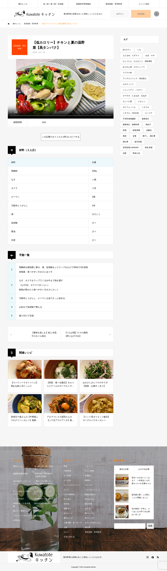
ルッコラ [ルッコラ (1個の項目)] (148, 113)
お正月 (87, 508)
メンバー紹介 (144, 4)
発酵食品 (67, 508)
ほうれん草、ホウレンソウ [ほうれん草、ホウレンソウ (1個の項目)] (134, 67)
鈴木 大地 (42, 52)
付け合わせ (89, 499)
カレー (66, 532)
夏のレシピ (68, 518)
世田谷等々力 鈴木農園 (21, 504)
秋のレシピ (89, 513)
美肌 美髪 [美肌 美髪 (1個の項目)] (149, 147)
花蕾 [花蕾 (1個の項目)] (124, 153)
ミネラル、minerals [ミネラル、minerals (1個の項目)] (131, 113)
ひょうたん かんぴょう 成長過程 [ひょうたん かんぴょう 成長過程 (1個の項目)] (137, 61)
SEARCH (156, 13)
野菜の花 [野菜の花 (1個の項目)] (136, 153)
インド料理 (89, 471)
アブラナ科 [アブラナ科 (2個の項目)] (127, 73)
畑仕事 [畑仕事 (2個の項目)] (125, 142)
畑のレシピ (23, 4)
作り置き (67, 499)
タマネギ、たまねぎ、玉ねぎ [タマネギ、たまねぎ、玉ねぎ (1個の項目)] (135, 96)
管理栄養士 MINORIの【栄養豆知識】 (43, 475)
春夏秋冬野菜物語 (83, 4)
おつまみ (67, 480)
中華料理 (67, 471)
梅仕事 (87, 527)
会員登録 (141, 14)
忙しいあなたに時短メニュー (22, 492)
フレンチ (88, 485)
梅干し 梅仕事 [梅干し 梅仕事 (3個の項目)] (149, 136)
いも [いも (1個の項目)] (139, 50)
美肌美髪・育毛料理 (114, 4)
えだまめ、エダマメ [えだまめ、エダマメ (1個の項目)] (131, 55)
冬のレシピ (68, 513)
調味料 (87, 480)
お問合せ (16, 520)
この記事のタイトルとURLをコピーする (60, 137)
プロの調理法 (69, 494)
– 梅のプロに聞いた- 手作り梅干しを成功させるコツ (43, 484)
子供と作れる (69, 537)
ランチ (66, 490)
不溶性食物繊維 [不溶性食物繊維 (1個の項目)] (129, 119)
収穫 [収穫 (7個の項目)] (124, 130)
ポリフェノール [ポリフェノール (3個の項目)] (129, 107)
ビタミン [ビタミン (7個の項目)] (141, 101)
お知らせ (38, 491)
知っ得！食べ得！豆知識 (53, 4)
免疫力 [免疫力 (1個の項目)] (148, 124)
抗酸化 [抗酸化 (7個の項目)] (149, 130)
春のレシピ (89, 518)
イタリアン (89, 466)
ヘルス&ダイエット (93, 490)
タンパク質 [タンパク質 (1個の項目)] (127, 101)
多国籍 (87, 476)
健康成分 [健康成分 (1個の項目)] (145, 119)
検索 (150, 526)
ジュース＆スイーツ (72, 485)
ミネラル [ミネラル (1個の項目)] (145, 107)
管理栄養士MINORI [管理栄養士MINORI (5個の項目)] (131, 147)
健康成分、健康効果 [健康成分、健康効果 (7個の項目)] (131, 124)
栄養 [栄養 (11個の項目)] (134, 136)
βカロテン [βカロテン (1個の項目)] (127, 50)
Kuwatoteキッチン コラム (21, 482)
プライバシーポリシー (22, 516)
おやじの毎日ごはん (93, 523)
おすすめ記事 (143, 469)
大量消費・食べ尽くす (73, 523)
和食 (65, 466)
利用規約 (38, 511)
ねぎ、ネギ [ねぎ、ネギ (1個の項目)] (150, 55)
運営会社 (38, 516)
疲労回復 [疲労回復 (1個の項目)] (138, 142)
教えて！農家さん (20, 511)
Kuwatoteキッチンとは (43, 499)
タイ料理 (67, 476)
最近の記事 (124, 469)
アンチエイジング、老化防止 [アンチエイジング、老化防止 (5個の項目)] (135, 78)
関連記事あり (90, 494)
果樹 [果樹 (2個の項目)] (124, 136)
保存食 (66, 504)
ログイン (120, 14)
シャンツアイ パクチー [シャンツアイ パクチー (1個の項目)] (133, 90)
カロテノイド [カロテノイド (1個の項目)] (128, 84)
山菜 (65, 527)
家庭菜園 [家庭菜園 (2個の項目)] (136, 130)
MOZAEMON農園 (41, 503)
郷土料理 (88, 504)
